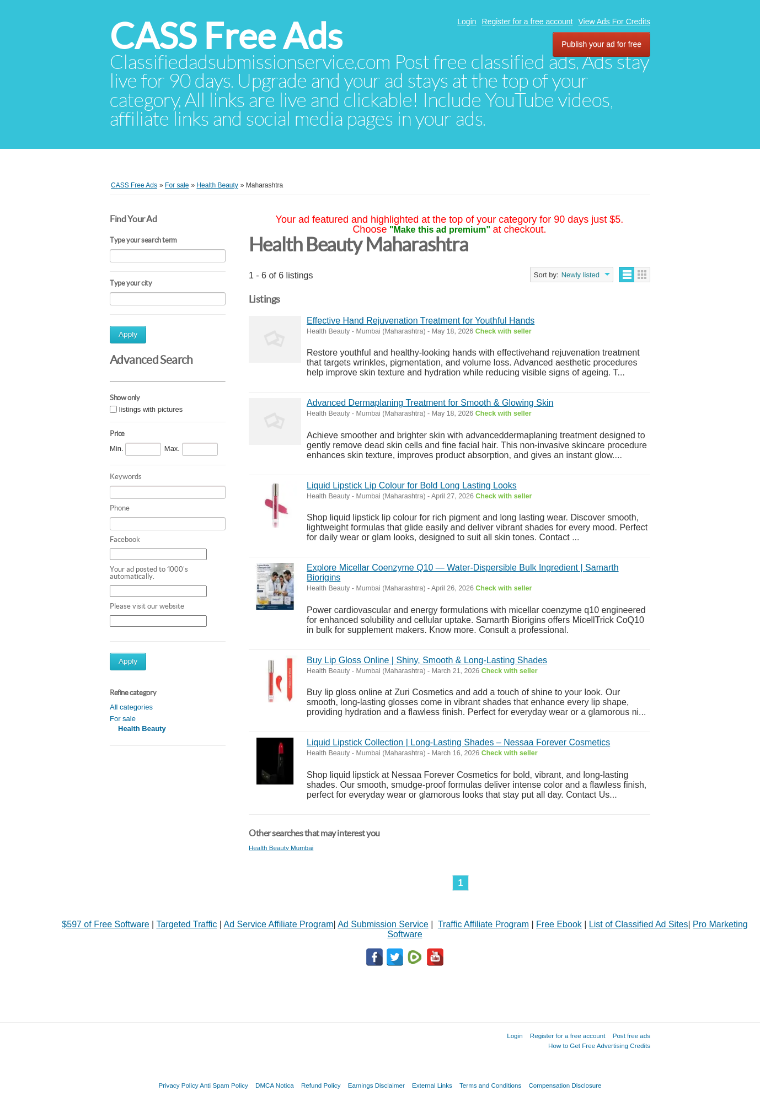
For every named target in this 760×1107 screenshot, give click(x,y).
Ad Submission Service (383, 924)
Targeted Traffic (186, 924)
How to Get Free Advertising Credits (599, 1045)
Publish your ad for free (601, 44)
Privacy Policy (178, 1085)
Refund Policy (321, 1085)
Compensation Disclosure (564, 1085)
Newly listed (580, 275)
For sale (123, 718)
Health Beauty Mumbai (281, 847)
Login (466, 21)
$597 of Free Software (105, 924)
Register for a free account (527, 21)
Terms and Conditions (490, 1085)
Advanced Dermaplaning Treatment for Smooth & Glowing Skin (430, 402)
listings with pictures (151, 410)
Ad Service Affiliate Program (279, 924)
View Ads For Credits (614, 21)
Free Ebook (559, 924)
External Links (432, 1085)
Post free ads (631, 1035)
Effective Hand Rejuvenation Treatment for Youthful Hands (420, 320)
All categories (131, 707)
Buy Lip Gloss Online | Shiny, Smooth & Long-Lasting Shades (427, 660)
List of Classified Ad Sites (638, 924)
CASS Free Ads (226, 36)
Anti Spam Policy (224, 1085)
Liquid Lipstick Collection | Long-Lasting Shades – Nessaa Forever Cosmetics (458, 742)
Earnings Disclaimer (376, 1085)
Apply (128, 334)
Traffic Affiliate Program (483, 924)
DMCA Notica (274, 1085)
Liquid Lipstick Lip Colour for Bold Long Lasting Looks (412, 485)
